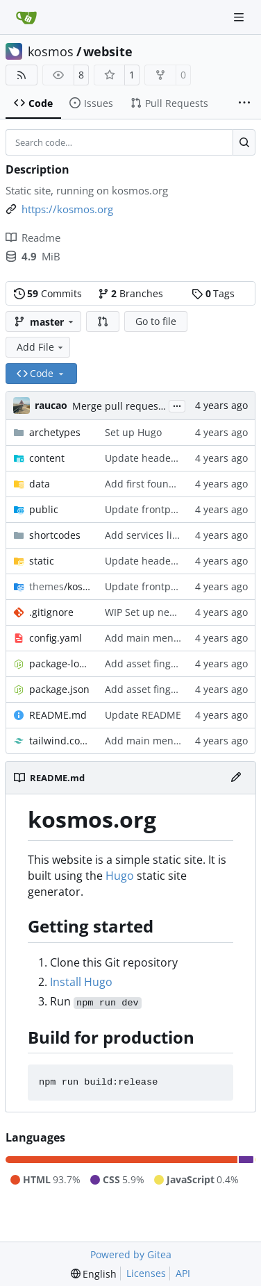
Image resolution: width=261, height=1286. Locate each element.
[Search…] (244, 142)
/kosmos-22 (60, 586)
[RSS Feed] (21, 75)
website (108, 51)
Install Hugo (81, 981)
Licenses (146, 1273)
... (177, 405)
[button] (102, 321)
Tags (213, 293)
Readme (33, 237)
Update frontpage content (165, 509)
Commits (48, 293)
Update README (143, 714)
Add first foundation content (171, 483)
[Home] (26, 17)
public (43, 509)
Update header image (155, 458)
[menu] (94, 1273)
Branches (130, 293)
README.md (58, 714)
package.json (59, 689)
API (183, 1273)
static (41, 560)
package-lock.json (60, 663)
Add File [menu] (41, 346)
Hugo (120, 875)
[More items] (244, 103)
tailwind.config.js (60, 740)
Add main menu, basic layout (173, 637)
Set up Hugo (133, 432)
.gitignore (51, 612)
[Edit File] (236, 778)
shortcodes (55, 535)
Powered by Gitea (130, 1254)
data (39, 483)
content (47, 458)
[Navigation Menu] (240, 17)
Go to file (155, 321)
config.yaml (55, 637)
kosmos (51, 51)
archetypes (55, 432)
